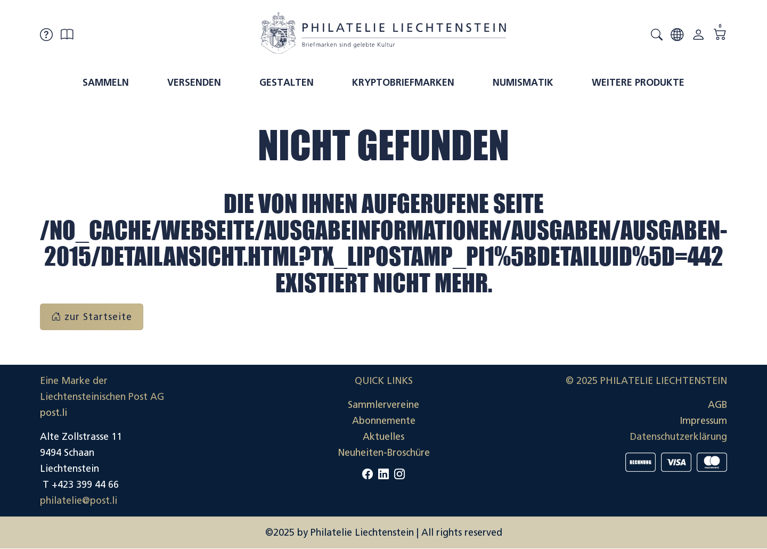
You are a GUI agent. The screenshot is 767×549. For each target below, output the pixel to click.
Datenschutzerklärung (678, 437)
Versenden (194, 82)
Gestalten (286, 82)
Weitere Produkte (638, 82)
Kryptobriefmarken (403, 82)
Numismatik (523, 82)
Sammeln (106, 82)
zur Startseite (91, 317)
